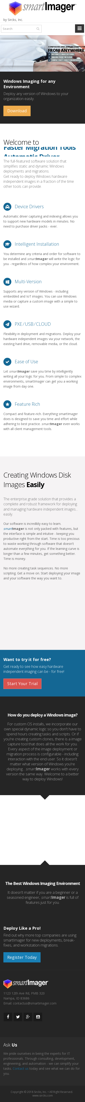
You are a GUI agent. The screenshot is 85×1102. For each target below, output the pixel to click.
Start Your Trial (22, 683)
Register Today (22, 957)
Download (17, 110)
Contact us (21, 1068)
